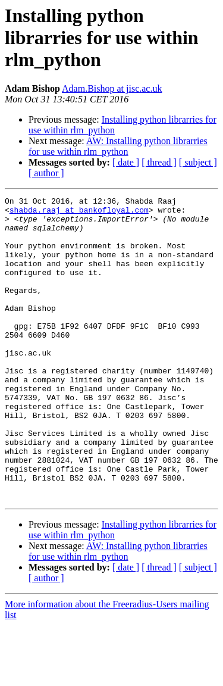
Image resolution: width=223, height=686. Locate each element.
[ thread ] (159, 162)
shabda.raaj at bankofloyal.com (79, 213)
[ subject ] (198, 162)
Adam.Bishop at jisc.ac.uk (112, 88)
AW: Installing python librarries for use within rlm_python (118, 146)
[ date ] (125, 162)
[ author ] (46, 173)
